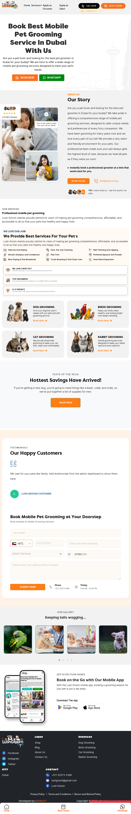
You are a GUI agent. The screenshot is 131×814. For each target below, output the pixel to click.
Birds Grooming (87, 747)
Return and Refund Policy (87, 794)
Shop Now (65, 402)
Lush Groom (55, 786)
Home (27, 5)
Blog (37, 747)
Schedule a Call (106, 181)
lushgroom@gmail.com (61, 780)
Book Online (113, 6)
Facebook (10, 753)
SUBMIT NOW (28, 587)
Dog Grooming (86, 743)
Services (35, 5)
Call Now (89, 6)
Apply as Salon (63, 7)
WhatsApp (52, 77)
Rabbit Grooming (87, 757)
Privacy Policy (38, 794)
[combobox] (37, 553)
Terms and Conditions (60, 794)
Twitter (9, 764)
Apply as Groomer (47, 7)
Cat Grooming (86, 752)
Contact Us (41, 757)
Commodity (89, 11)
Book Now (40, 320)
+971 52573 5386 (59, 775)
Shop (38, 743)
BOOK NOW (25, 77)
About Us (40, 752)
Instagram (10, 759)
